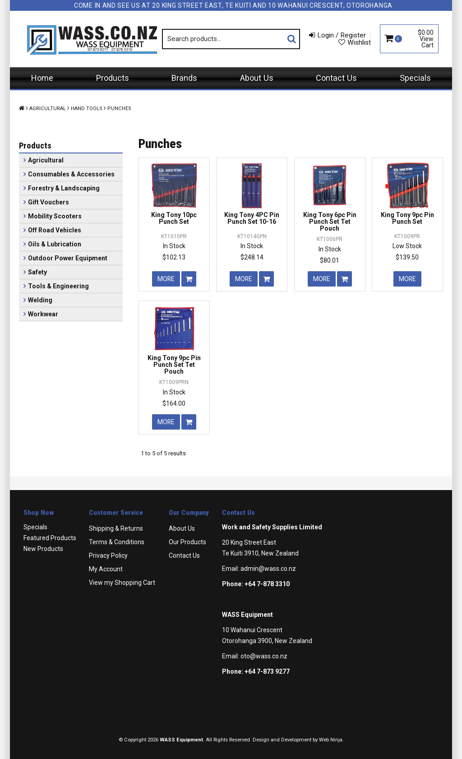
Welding (40, 300)
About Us (256, 78)
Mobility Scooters (55, 216)
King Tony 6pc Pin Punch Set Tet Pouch (329, 221)
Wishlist (359, 42)
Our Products (187, 542)
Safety (37, 272)
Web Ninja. (331, 740)
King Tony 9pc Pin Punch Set (407, 218)
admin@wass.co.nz (268, 568)
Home (42, 78)
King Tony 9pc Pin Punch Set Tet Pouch (174, 364)
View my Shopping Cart (122, 582)
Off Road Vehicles (54, 230)
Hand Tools (86, 108)
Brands (184, 78)
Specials (415, 78)
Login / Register (341, 35)
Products (112, 78)
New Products (43, 548)
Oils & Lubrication (54, 244)
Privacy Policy (108, 555)
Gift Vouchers (48, 202)
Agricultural (47, 108)
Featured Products (49, 537)
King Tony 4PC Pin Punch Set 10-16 (251, 218)
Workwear (43, 314)
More (166, 278)
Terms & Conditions (116, 542)
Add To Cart (188, 279)
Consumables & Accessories (71, 174)
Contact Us (336, 78)
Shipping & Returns (116, 528)
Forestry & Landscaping (64, 188)
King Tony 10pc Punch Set (174, 218)
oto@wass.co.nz (263, 656)
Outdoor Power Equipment (67, 258)
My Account (106, 569)
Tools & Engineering (58, 286)
